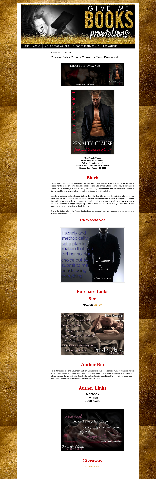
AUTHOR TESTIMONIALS (56, 46)
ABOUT (36, 46)
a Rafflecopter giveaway (92, 466)
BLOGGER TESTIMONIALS (86, 46)
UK (100, 305)
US (95, 305)
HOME (26, 46)
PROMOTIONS (110, 46)
